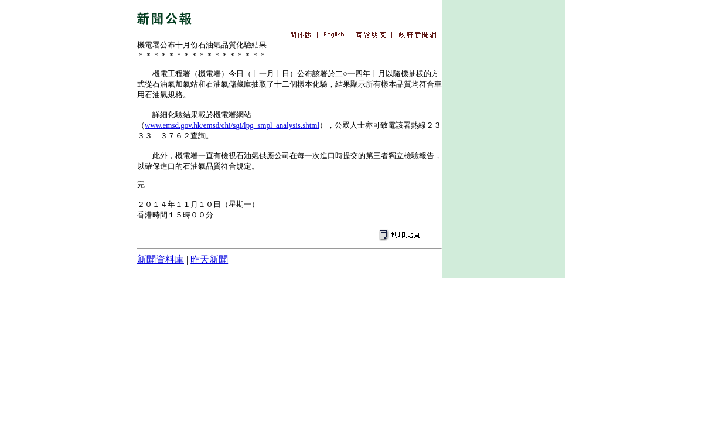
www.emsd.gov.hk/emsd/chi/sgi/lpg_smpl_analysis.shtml (232, 125)
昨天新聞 (209, 259)
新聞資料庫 (160, 259)
